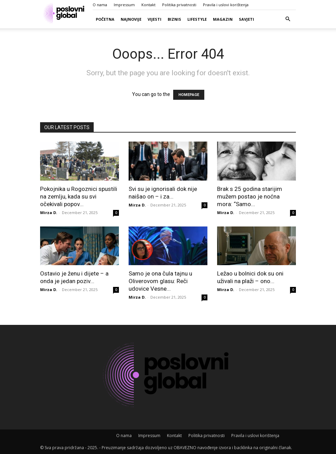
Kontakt (148, 4)
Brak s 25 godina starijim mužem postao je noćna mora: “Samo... (249, 196)
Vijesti (154, 19)
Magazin (223, 19)
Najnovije (131, 19)
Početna (105, 19)
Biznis (174, 19)
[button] (287, 19)
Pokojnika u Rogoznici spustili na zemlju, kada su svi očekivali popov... (78, 196)
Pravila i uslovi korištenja (226, 4)
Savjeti (246, 19)
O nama (100, 4)
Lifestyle (197, 19)
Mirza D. (48, 212)
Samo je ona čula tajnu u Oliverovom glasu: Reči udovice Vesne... (160, 281)
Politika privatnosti (179, 4)
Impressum (124, 4)
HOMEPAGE (188, 95)
